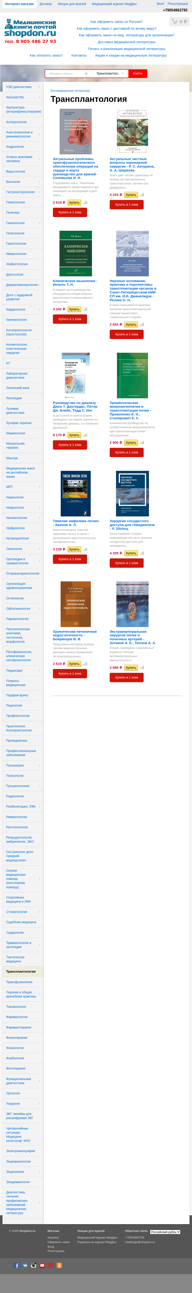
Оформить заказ (58, 1242)
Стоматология (16, 912)
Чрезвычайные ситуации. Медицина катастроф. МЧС (18, 1135)
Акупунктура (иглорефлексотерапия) (23, 109)
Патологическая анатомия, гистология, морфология (18, 635)
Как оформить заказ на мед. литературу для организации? (126, 35)
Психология (14, 775)
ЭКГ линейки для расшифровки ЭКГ (20, 1116)
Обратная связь (136, 1231)
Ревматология (16, 817)
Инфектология (17, 264)
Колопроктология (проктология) (19, 332)
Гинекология (15, 223)
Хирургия (13, 1103)
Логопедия (14, 398)
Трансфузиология (19, 982)
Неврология (15, 507)
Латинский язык (17, 388)
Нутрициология (17, 538)
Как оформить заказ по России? (117, 21)
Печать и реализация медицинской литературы (126, 49)
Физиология (15, 1048)
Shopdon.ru (27, 1231)
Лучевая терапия (18, 423)
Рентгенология (17, 827)
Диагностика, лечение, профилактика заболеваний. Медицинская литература (16, 1202)
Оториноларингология (22, 573)
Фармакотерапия (18, 1027)
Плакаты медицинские (16, 683)
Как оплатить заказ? (46, 55)
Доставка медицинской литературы (127, 42)
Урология (13, 1093)
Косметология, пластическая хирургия (17, 349)
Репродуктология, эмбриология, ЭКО (20, 839)
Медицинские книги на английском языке (20, 472)
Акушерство (15, 97)
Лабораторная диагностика (16, 375)
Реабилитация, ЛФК (21, 806)
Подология (14, 705)
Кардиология (15, 309)
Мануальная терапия (15, 445)
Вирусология (15, 171)
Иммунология (16, 254)
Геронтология (16, 243)
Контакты (78, 55)
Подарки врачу (17, 695)
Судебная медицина (21, 922)
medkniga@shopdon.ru (140, 1242)
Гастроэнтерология (20, 192)
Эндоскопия (15, 1172)
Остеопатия (15, 598)
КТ (8, 363)
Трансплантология (21, 971)
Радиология (15, 796)
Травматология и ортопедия (18, 945)
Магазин (53, 1231)
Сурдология (15, 932)
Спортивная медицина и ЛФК (18, 899)
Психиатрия (15, 765)
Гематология (15, 202)
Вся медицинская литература (70, 90)
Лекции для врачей (72, 4)
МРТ (9, 487)
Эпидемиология (18, 1182)
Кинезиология (16, 319)
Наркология (14, 497)
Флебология (15, 1058)
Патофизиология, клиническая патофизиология (19, 656)
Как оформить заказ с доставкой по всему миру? (116, 28)
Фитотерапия (16, 1068)
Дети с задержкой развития (19, 297)
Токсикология (16, 1006)
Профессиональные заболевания (21, 753)
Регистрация (178, 3)
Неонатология (16, 518)
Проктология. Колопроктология (19, 728)
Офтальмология (18, 608)
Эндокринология (18, 1161)
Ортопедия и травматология (17, 561)
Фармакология (17, 1017)
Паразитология (17, 619)
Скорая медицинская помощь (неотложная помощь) (16, 879)
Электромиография (20, 1151)
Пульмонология (17, 786)
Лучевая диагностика (15, 411)
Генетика (12, 212)
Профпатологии (18, 716)
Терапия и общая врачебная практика (21, 994)
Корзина (52, 1237)
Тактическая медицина (15, 959)
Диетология (14, 274)
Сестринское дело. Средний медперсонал (20, 856)
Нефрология (15, 528)
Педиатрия (14, 670)
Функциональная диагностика (18, 1081)
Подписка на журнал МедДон (96, 1242)
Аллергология (16, 122)
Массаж (12, 458)
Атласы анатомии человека (19, 159)
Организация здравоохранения (19, 586)
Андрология (15, 146)
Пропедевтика (16, 740)
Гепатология (15, 233)
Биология (13, 182)
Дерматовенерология (22, 285)
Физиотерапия (16, 1037)
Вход (160, 3)
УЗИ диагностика (18, 87)
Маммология (15, 433)
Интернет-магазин (19, 4)
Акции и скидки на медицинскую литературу (131, 55)
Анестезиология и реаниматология (19, 134)
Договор (46, 4)
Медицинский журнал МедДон (114, 4)
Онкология (14, 549)
